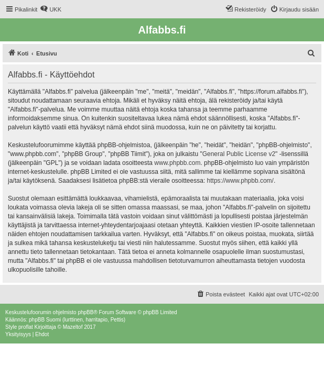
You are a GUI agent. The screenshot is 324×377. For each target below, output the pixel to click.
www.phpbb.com (177, 163)
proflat (25, 327)
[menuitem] (50, 9)
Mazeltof (73, 327)
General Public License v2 (238, 154)
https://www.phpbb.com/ (240, 180)
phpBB (85, 312)
